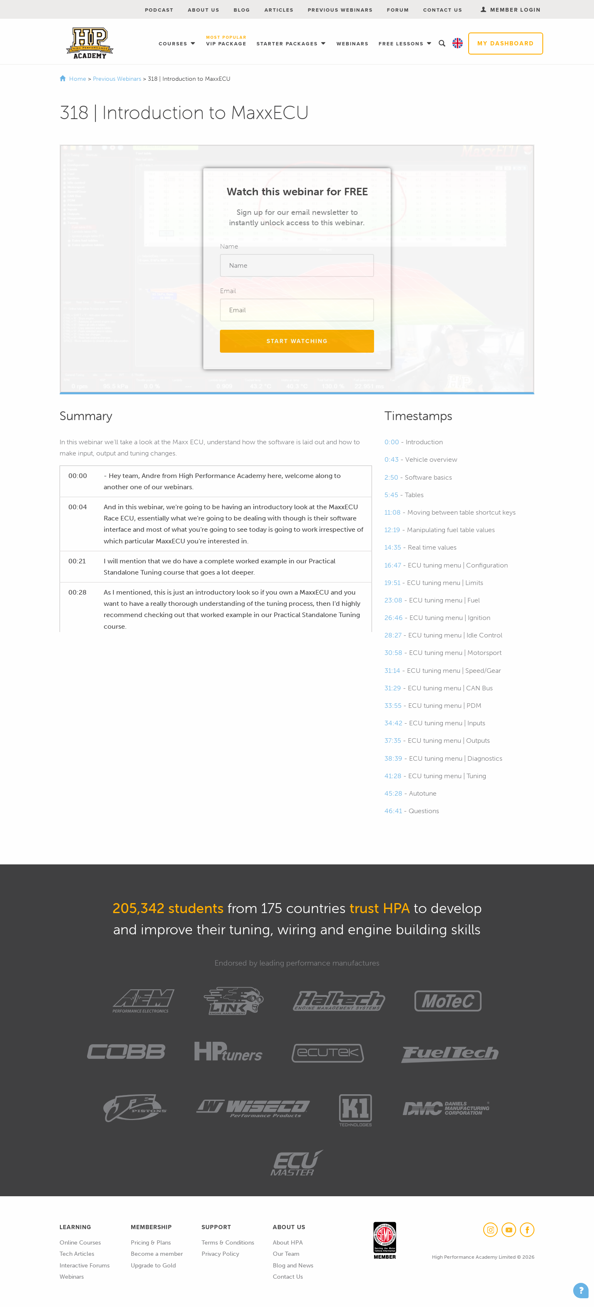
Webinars (353, 43)
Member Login (511, 10)
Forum (398, 10)
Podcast (159, 10)
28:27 (393, 635)
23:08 (393, 600)
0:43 (391, 459)
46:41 (393, 811)
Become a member (157, 1253)
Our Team (286, 1253)
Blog (242, 10)
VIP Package (226, 41)
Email (228, 291)
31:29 (392, 688)
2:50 (391, 477)
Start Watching (297, 341)
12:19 (392, 530)
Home (77, 78)
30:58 (393, 653)
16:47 (392, 565)
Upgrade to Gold (153, 1265)
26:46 (393, 618)
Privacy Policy (220, 1253)
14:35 (392, 547)
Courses (174, 43)
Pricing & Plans (151, 1242)
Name (229, 246)
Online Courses (80, 1242)
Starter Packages (288, 43)
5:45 (391, 495)
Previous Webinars (340, 10)
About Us (204, 10)
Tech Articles (77, 1253)
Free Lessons (402, 43)
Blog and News (293, 1265)
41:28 (393, 776)
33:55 (393, 706)
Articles (279, 10)
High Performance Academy (90, 43)
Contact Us (442, 10)
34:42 (393, 723)
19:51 (392, 583)
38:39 (393, 758)
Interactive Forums (85, 1265)
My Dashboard (505, 43)
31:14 (392, 671)
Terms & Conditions (228, 1242)
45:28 (393, 793)
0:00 (391, 442)
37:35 (392, 740)
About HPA (288, 1242)
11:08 (392, 512)
